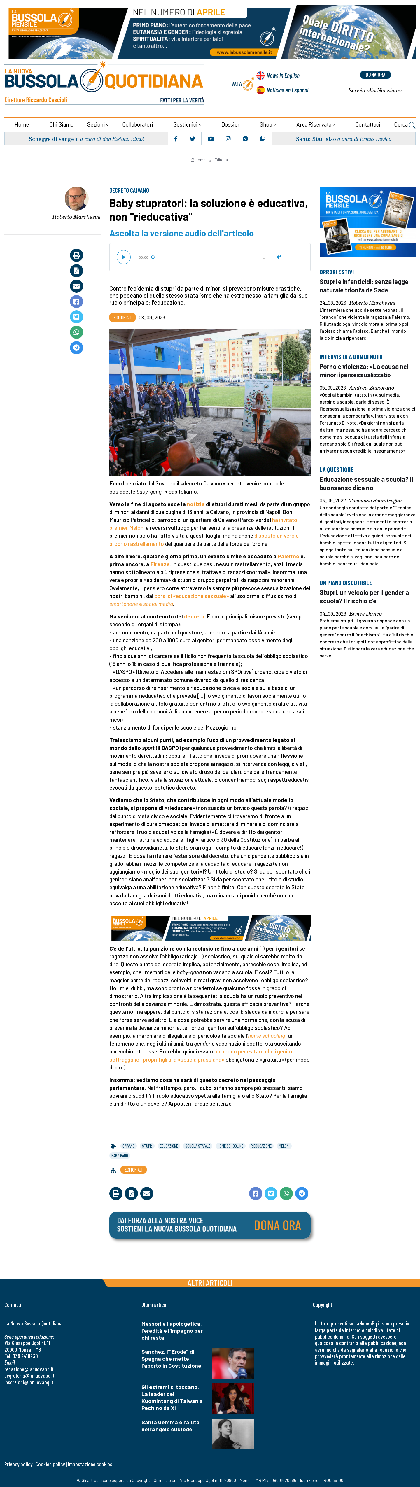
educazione (169, 1144)
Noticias (287, 89)
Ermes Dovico (365, 611)
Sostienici (185, 123)
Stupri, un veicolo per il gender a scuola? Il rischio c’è (366, 594)
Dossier (230, 123)
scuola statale (197, 1144)
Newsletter (375, 90)
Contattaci (367, 123)
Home (22, 123)
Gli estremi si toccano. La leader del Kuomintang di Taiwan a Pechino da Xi (172, 1396)
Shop (266, 123)
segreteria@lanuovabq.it (29, 1374)
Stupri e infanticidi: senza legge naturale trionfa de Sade (366, 284)
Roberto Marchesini (76, 215)
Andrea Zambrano (371, 386)
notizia (196, 502)
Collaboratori (137, 123)
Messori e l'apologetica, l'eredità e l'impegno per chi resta (172, 1329)
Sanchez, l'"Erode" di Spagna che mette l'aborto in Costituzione (171, 1357)
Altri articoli (210, 1281)
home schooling (231, 1144)
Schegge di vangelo (54, 137)
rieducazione (261, 1144)
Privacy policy (18, 1463)
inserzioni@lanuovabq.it (28, 1381)
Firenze (160, 563)
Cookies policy (50, 1463)
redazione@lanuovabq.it (29, 1368)
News (282, 75)
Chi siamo (61, 123)
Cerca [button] (405, 124)
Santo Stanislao (315, 137)
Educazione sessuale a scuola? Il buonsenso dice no (367, 481)
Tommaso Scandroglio (375, 498)
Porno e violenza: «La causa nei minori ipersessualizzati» (365, 369)
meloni (284, 1144)
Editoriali (222, 158)
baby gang (119, 1154)
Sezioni (96, 123)
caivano (129, 1144)
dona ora (375, 74)
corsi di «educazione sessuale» (191, 594)
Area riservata (313, 123)
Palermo (288, 555)
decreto (194, 615)
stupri (147, 1144)
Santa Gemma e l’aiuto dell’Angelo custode (170, 1424)
